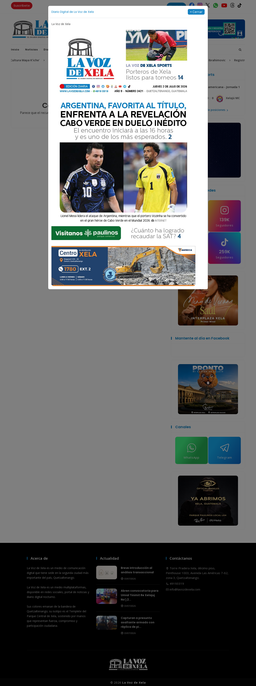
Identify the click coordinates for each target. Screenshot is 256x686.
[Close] (196, 12)
